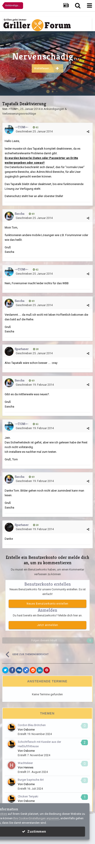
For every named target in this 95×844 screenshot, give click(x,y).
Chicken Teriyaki (28, 796)
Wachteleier (25, 763)
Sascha (19, 213)
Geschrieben (34, 131)
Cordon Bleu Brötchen (32, 725)
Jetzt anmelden (47, 625)
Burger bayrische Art (31, 779)
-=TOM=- (13, 109)
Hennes (28, 767)
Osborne (29, 729)
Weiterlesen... (46, 73)
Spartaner (22, 349)
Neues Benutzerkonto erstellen (47, 603)
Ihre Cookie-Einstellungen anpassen (36, 818)
